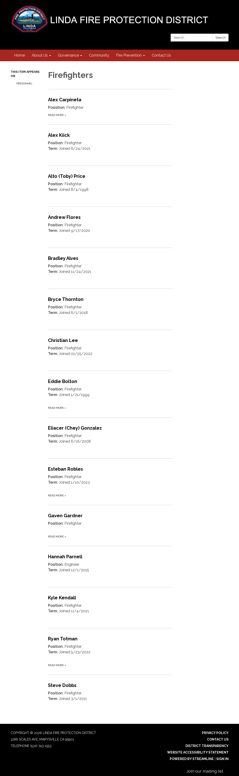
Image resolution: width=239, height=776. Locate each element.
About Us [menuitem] (40, 55)
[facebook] (226, 9)
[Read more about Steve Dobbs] (110, 695)
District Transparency (207, 746)
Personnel (24, 83)
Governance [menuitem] (68, 55)
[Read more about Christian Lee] (110, 350)
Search (220, 37)
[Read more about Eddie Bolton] (110, 394)
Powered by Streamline (192, 759)
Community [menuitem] (99, 55)
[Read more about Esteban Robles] (110, 481)
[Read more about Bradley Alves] (110, 268)
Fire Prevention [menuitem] (129, 55)
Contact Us (218, 739)
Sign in (222, 759)
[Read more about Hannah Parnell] (110, 566)
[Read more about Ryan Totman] (110, 651)
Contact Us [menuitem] (161, 55)
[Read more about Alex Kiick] (110, 145)
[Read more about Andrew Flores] (110, 227)
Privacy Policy (215, 733)
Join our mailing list (204, 771)
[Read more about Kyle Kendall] (110, 607)
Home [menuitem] (19, 55)
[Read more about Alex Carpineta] (110, 107)
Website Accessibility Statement (198, 752)
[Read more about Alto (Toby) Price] (110, 186)
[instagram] (217, 9)
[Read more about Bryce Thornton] (110, 309)
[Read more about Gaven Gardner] (110, 525)
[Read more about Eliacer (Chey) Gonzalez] (110, 437)
